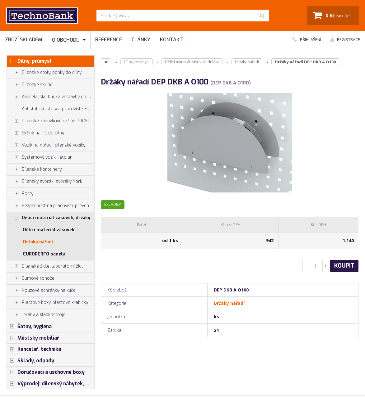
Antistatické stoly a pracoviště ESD (57, 109)
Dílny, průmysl (29, 61)
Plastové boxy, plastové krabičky (47, 303)
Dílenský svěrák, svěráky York (44, 181)
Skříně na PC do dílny (35, 133)
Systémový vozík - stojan (40, 157)
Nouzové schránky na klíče (41, 290)
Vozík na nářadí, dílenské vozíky (46, 145)
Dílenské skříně (30, 85)
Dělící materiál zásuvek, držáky (48, 218)
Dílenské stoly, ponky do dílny (44, 73)
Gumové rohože (30, 278)
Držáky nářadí (38, 242)
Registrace (345, 39)
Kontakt (171, 39)
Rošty (20, 194)
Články (141, 39)
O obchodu (69, 40)
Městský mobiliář (33, 338)
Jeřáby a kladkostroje (36, 315)
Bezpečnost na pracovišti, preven (48, 206)
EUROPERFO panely (44, 254)
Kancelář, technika (34, 349)
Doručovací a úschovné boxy (46, 372)
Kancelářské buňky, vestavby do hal (50, 97)
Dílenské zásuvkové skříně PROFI (48, 121)
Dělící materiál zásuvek (48, 230)
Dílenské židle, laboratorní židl (45, 266)
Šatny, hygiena (29, 326)
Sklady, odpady (30, 360)
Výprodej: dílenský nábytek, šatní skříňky (50, 383)
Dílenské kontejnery (34, 169)
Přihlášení (306, 39)
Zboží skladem (23, 39)
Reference (108, 39)
